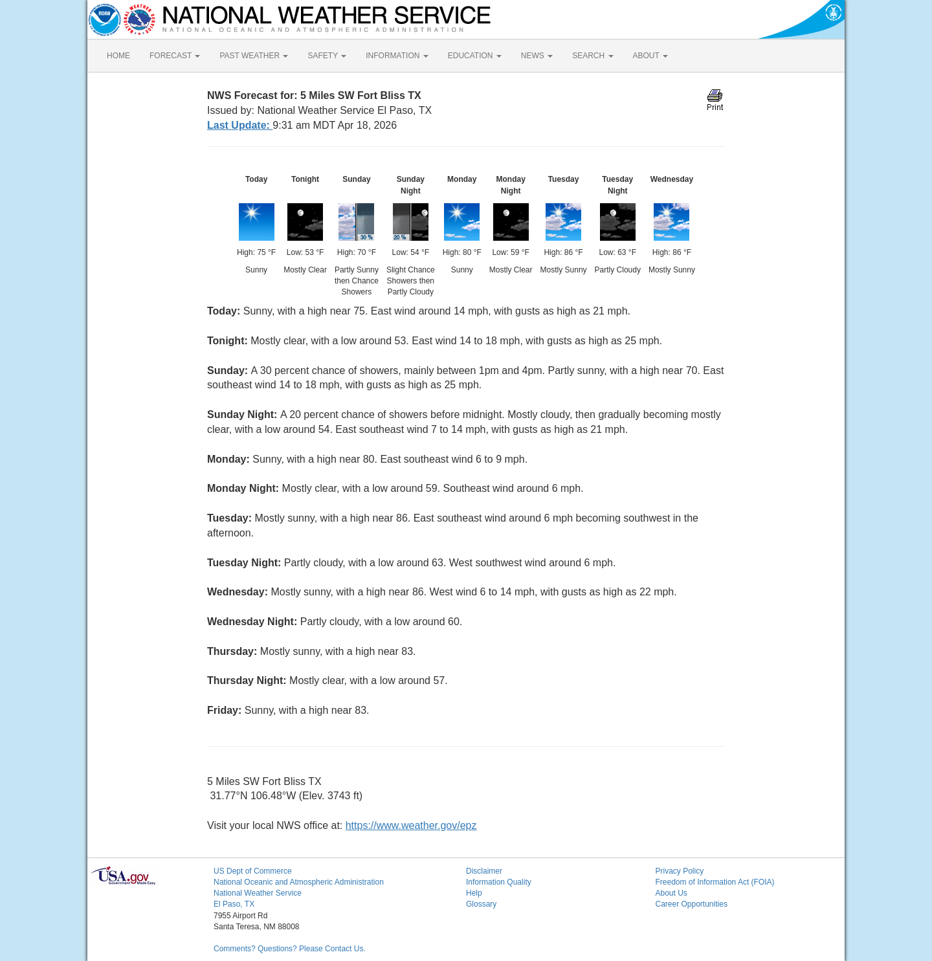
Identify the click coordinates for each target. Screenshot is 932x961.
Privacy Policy (680, 871)
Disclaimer (484, 871)
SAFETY (326, 55)
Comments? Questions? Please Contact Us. (290, 948)
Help (474, 893)
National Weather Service (258, 893)
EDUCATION (475, 55)
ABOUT (650, 55)
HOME (118, 55)
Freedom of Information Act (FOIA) (715, 882)
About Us (671, 893)
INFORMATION (397, 55)
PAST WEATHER (253, 55)
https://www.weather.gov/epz (411, 825)
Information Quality (498, 882)
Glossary (481, 904)
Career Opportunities (691, 904)
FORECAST (175, 55)
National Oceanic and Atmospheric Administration (299, 882)
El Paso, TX (234, 904)
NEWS (537, 55)
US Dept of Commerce (253, 871)
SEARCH (592, 55)
